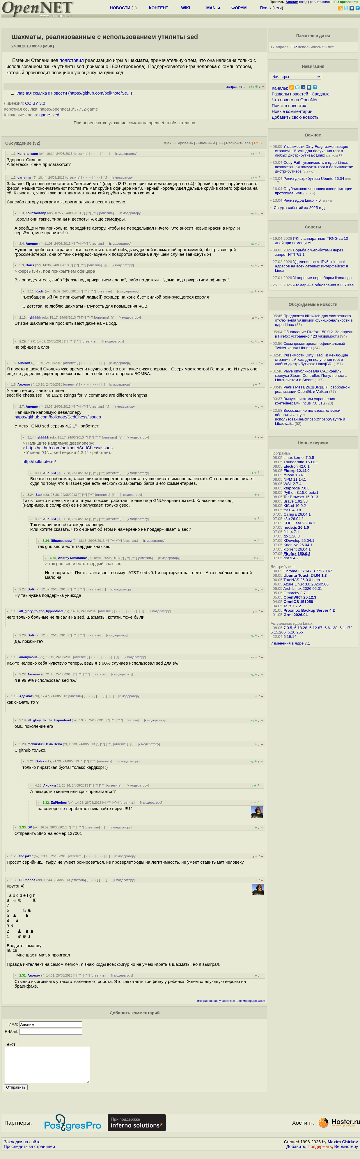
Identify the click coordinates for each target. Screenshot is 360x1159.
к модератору (126, 153)
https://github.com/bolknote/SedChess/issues (58, 417)
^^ (88, 213)
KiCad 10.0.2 (294, 505)
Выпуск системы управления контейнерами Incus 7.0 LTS (305, 401)
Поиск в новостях (289, 105)
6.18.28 (300, 628)
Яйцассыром (61, 540)
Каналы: (280, 88)
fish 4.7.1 (291, 532)
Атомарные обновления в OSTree (323, 285)
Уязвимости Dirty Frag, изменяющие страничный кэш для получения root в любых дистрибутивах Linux (311, 150)
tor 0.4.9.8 (292, 510)
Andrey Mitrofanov (72, 558)
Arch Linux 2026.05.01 (302, 588)
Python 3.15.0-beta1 (300, 492)
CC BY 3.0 (35, 103)
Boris (30, 265)
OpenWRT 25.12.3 (299, 597)
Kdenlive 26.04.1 (297, 545)
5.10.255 (295, 632)
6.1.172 (346, 628)
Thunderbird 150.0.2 (300, 462)
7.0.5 (287, 628)
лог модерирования (251, 1000)
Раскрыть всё (238, 143)
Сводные (320, 94)
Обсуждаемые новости (313, 304)
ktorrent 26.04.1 (297, 549)
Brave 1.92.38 (295, 501)
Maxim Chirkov (343, 1148)
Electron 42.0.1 (296, 466)
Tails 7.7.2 (292, 606)
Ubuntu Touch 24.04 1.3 (305, 575)
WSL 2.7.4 (292, 484)
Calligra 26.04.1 (297, 514)
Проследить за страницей (29, 1153)
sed (55, 115)
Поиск (265, 8)
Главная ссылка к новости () (73, 93)
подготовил (71, 60)
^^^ (95, 213)
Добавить (295, 1153)
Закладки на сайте (22, 1148)
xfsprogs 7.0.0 (296, 488)
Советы (313, 227)
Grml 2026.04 (295, 615)
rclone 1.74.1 (294, 475)
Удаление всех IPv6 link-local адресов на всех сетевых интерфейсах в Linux (311, 266)
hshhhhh (34, 317)
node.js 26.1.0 (296, 527)
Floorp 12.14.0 (296, 470)
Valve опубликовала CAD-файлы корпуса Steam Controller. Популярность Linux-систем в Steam (311, 375)
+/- (220, 143)
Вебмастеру (346, 1153)
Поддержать (320, 1153)
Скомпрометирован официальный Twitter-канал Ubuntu (310, 345)
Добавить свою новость (295, 117)
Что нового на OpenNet (295, 99)
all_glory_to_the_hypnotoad (41, 611)
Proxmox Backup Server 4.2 (309, 610)
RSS (258, 143)
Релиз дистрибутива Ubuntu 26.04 (313, 178)
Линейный (205, 143)
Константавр (27, 153)
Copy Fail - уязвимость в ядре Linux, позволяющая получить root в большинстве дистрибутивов (314, 166)
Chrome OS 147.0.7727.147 (307, 571)
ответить (81, 153)
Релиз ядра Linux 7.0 (302, 200)
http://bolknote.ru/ (39, 461)
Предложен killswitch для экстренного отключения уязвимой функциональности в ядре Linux (314, 320)
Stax (39, 494)
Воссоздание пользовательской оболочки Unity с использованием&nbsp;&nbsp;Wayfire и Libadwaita (310, 417)
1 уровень (184, 143)
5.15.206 (278, 632)
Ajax (168, 143)
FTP (293, 47)
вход (303, 1)
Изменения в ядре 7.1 (290, 643)
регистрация (319, 1)
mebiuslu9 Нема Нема (45, 744)
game (44, 115)
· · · (105, 153)
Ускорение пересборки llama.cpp (322, 278)
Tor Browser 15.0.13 (300, 497)
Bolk (31, 589)
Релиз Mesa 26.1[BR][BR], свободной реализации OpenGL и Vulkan (312, 389)
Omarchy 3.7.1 (296, 593)
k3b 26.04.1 (293, 519)
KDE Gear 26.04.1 (299, 523)
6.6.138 (330, 628)
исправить (235, 86)
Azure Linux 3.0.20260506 (306, 584)
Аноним (32, 243)
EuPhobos (59, 802)
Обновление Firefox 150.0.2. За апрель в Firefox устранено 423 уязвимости (314, 334)
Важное (313, 135)
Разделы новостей (290, 94)
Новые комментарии (292, 111)
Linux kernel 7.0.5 (298, 457)
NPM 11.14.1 (294, 479)
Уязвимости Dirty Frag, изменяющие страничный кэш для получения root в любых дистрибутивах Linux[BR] (311, 359)
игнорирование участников (216, 1000)
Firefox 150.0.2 (297, 553)
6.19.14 (289, 636)
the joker (26, 856)
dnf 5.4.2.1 (292, 558)
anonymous (28, 657)
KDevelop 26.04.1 (298, 540)
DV (30, 827)
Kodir (40, 291)
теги (278, 8)
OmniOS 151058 (298, 601)
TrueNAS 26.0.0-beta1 (302, 580)
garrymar (24, 177)
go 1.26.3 (291, 536)
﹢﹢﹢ (95, 153)
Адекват (25, 696)
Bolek (40, 761)
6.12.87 (315, 628)
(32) (36, 143)
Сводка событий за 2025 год (299, 207)
